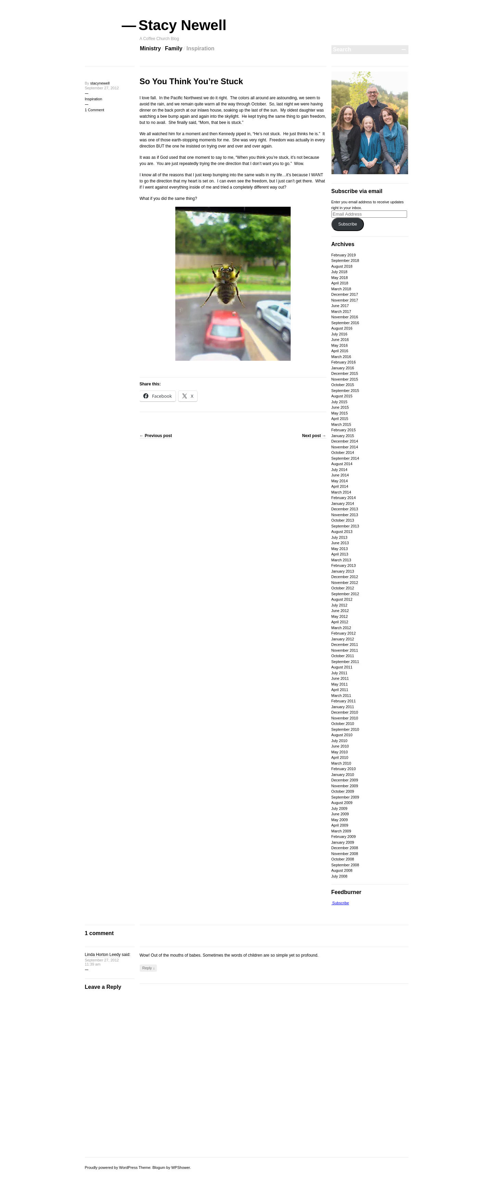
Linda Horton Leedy (103, 954)
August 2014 (342, 464)
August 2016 (342, 328)
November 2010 (344, 718)
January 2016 (342, 368)
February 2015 (343, 430)
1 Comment (94, 110)
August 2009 (342, 803)
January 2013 (342, 571)
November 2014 (344, 447)
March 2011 (341, 695)
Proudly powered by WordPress (111, 1167)
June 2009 (340, 814)
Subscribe (347, 224)
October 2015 (342, 385)
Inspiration (201, 48)
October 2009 (342, 791)
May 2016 (339, 345)
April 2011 (340, 690)
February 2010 (343, 769)
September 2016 (345, 323)
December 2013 (344, 509)
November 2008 (344, 854)
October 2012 (342, 588)
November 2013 (344, 515)
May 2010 (339, 752)
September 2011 (345, 662)
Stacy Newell (183, 25)
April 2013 (340, 554)
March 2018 (341, 289)
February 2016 (343, 362)
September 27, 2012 (102, 88)
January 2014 (342, 503)
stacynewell (100, 83)
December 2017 (344, 294)
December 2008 (344, 848)
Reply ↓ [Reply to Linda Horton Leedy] (148, 968)
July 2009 (339, 808)
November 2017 (344, 300)
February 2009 (343, 836)
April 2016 (340, 351)
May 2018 (339, 278)
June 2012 (340, 611)
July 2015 (339, 402)
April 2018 (340, 283)
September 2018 (345, 260)
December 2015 (344, 373)
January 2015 (342, 436)
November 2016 (344, 317)
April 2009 (340, 825)
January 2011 (342, 707)
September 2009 (345, 797)
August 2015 (342, 396)
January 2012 (342, 639)
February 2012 (343, 633)
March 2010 (341, 763)
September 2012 (345, 594)
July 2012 (339, 605)
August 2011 (342, 667)
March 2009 (341, 831)
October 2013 (342, 520)
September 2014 (345, 458)
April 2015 (340, 419)
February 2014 (343, 498)
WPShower (180, 1167)
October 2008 (342, 859)
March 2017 (341, 311)
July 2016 (339, 334)
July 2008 (339, 876)
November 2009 (344, 786)
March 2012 (341, 628)
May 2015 (339, 413)
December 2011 (344, 644)
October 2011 (342, 656)
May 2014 (339, 481)
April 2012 (340, 622)
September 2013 (345, 526)
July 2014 (339, 470)
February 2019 (343, 255)
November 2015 (344, 379)
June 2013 (340, 543)
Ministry (150, 48)
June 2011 (340, 678)
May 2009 (339, 820)
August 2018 (342, 266)
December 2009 (344, 780)
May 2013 (339, 549)
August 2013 (342, 531)
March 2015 (341, 424)
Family (173, 48)
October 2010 (342, 724)
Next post (314, 435)
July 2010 (339, 741)
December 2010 (344, 712)
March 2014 (341, 492)
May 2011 (339, 684)
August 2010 (342, 735)
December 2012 (344, 577)
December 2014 (344, 441)
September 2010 (345, 729)
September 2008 (345, 865)
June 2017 (340, 306)
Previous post (156, 435)
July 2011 (339, 673)
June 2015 (340, 407)
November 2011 (344, 650)
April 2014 (340, 486)
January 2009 (342, 842)
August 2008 (342, 870)
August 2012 (342, 599)
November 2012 (344, 582)
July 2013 (339, 537)
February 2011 (343, 701)
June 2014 (340, 475)
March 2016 (341, 357)
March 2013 (341, 560)
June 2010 (340, 746)
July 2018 (339, 272)
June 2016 (340, 339)
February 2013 (343, 565)
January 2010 (342, 775)
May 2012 (339, 616)
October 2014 (342, 452)
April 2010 (340, 757)
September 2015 (345, 390)
